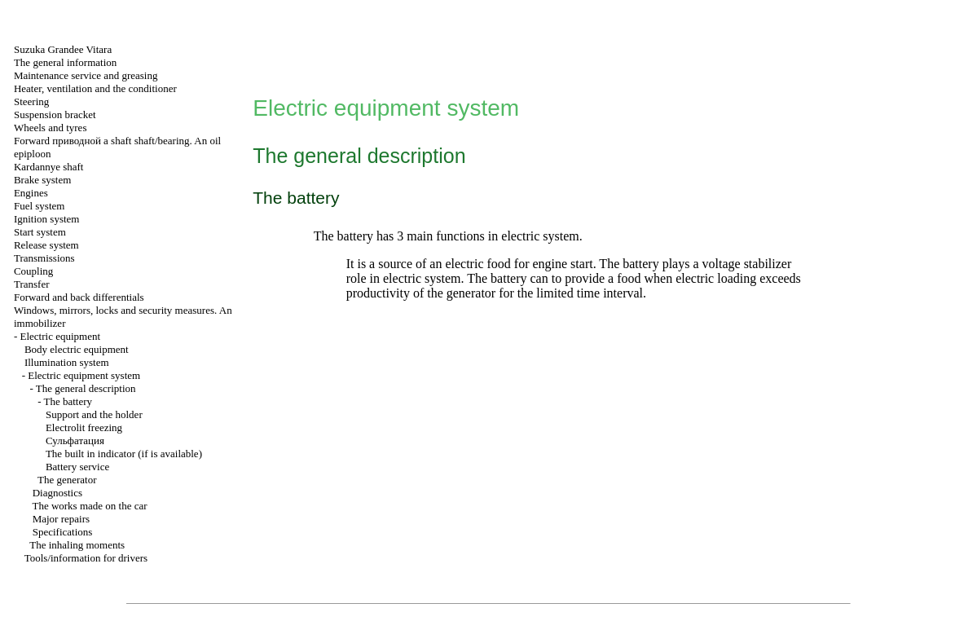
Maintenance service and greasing (86, 75)
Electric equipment (60, 336)
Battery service (77, 466)
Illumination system (66, 362)
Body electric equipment (76, 349)
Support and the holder (94, 414)
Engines (31, 193)
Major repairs (61, 519)
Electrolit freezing (84, 427)
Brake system (42, 180)
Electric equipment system (84, 375)
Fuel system (39, 206)
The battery (68, 401)
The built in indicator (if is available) (124, 453)
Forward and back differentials (79, 297)
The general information (65, 62)
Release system (46, 245)
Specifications (63, 532)
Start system (40, 232)
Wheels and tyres (50, 127)
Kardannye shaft (49, 167)
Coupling (33, 271)
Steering (31, 101)
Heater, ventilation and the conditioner (95, 88)
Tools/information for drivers (85, 558)
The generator (67, 480)
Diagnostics (57, 493)
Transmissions (44, 258)
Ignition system (47, 219)
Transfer (32, 284)
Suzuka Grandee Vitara (63, 49)
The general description (86, 388)
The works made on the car (89, 506)
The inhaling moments (77, 545)
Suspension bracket (55, 114)
